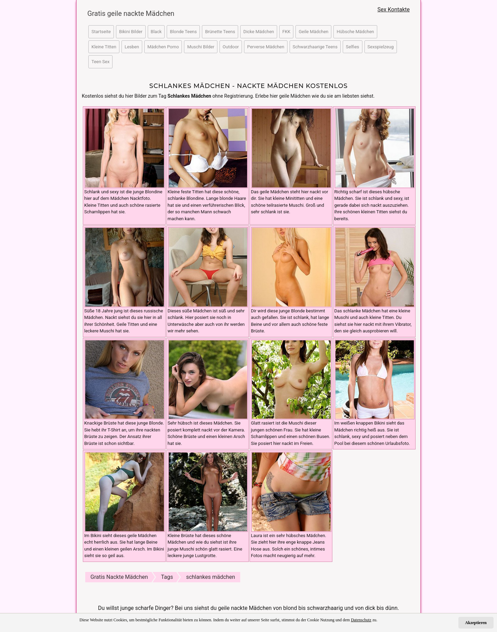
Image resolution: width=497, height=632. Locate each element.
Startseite (101, 31)
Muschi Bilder (200, 46)
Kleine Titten (103, 46)
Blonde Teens (183, 31)
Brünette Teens (220, 31)
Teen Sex (100, 61)
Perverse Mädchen (265, 46)
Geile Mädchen (313, 31)
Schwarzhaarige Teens (315, 46)
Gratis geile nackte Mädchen (127, 13)
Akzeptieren (476, 622)
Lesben (132, 46)
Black (156, 31)
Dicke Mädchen (258, 31)
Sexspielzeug (381, 46)
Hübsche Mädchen (355, 31)
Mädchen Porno (163, 46)
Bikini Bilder (131, 31)
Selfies (352, 46)
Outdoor (231, 46)
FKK (286, 31)
